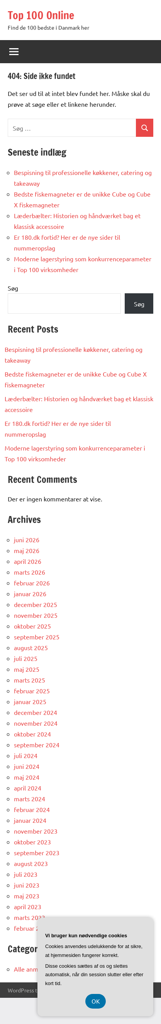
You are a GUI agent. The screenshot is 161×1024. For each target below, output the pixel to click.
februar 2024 (32, 809)
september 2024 (36, 744)
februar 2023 (32, 928)
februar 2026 (32, 583)
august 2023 (31, 863)
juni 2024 (26, 766)
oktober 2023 (32, 842)
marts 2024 (29, 798)
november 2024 (36, 723)
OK (96, 1001)
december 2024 (35, 712)
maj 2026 (26, 550)
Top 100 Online (41, 15)
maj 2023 (26, 896)
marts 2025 (29, 680)
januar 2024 (30, 820)
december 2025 (35, 604)
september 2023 (36, 852)
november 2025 (36, 615)
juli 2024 (25, 755)
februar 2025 (32, 690)
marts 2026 (29, 572)
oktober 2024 (32, 734)
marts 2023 (29, 917)
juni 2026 (26, 539)
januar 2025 (30, 701)
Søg (13, 288)
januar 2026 (30, 593)
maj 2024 (26, 777)
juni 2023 (26, 885)
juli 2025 (25, 658)
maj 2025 (26, 669)
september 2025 (36, 637)
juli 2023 (25, 874)
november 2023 (36, 831)
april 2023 (27, 906)
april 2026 (27, 561)
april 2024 (27, 788)
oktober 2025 (32, 626)
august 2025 (31, 647)
